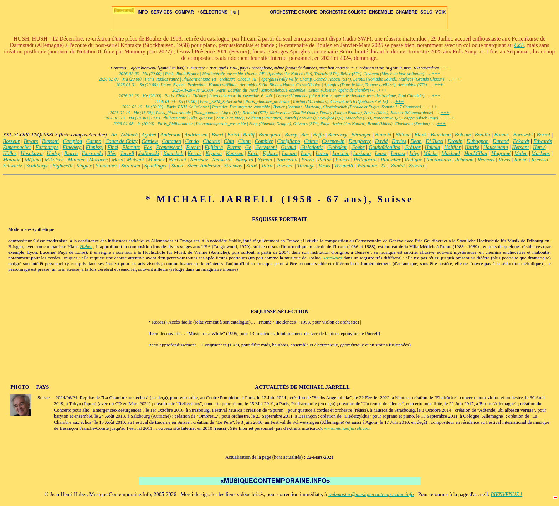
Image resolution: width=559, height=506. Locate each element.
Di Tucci (434, 141)
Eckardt (521, 141)
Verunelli (343, 166)
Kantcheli (173, 153)
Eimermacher (17, 147)
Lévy (414, 153)
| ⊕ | (234, 12)
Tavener (284, 166)
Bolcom (463, 135)
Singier (84, 166)
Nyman (264, 159)
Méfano (33, 159)
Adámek (129, 135)
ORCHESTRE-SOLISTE (343, 12)
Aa (114, 135)
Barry (291, 135)
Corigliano (288, 141)
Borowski (523, 135)
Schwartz (12, 166)
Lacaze (289, 153)
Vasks (324, 166)
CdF (519, 45)
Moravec (98, 159)
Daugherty (360, 141)
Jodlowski (148, 153)
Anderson (170, 135)
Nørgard (244, 159)
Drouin (454, 141)
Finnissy (94, 147)
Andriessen (195, 135)
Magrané (501, 153)
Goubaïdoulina (384, 147)
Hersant (520, 147)
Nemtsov (199, 159)
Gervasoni (266, 147)
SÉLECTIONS (212, 12)
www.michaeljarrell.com (347, 428)
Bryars (31, 141)
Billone (402, 135)
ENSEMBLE (381, 12)
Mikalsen (54, 159)
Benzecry (337, 135)
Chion (244, 141)
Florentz (131, 147)
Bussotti (50, 141)
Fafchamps (46, 147)
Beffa (318, 135)
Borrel (543, 135)
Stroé (251, 166)
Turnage (305, 166)
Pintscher (391, 159)
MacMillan (475, 153)
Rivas (504, 159)
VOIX (440, 12)
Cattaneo (171, 141)
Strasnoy (233, 166)
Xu (384, 166)
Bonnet (501, 135)
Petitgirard (365, 159)
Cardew (150, 141)
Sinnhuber (106, 166)
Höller (9, 153)
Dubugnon (478, 141)
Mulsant (135, 159)
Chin (229, 141)
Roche (520, 159)
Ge (248, 147)
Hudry (53, 153)
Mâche (430, 153)
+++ (444, 68)
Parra (307, 159)
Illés (111, 153)
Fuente (193, 147)
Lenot (380, 153)
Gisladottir (311, 147)
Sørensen (130, 166)
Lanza (322, 153)
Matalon (12, 159)
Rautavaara (438, 159)
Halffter (452, 147)
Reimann (464, 159)
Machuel (451, 153)
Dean (416, 141)
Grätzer (412, 147)
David (381, 141)
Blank (420, 135)
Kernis (194, 153)
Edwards (542, 141)
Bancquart (270, 135)
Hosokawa (32, 153)
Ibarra (71, 153)
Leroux (398, 153)
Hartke (472, 147)
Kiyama (214, 153)
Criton (311, 141)
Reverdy (486, 159)
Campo (93, 141)
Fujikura (214, 147)
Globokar (337, 147)
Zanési (398, 166)
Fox (148, 147)
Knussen (234, 153)
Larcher (340, 153)
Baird (233, 135)
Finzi (112, 147)
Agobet (149, 135)
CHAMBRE (406, 12)
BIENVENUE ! (506, 494)
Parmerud (286, 159)
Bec (305, 135)
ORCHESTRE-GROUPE (293, 12)
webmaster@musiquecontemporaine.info (371, 494)
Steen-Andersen (203, 166)
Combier (264, 141)
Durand (501, 141)
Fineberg (72, 147)
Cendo (192, 141)
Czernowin (333, 141)
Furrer (234, 147)
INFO (143, 12)
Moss (117, 159)
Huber (86, 246)
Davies (399, 141)
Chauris (211, 141)
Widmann (367, 166)
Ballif (249, 135)
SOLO (426, 12)
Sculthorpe (37, 166)
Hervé (539, 147)
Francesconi (169, 147)
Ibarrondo (92, 153)
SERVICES (161, 12)
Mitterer (76, 159)
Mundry (156, 159)
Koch (253, 153)
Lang (306, 153)
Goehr (357, 147)
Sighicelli (62, 166)
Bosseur (11, 141)
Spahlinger (155, 166)
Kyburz (270, 153)
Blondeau (441, 135)
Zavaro (416, 166)
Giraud (288, 147)
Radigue (413, 159)
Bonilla (482, 135)
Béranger (361, 135)
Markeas (541, 153)
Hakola (432, 147)
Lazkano (362, 153)
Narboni (177, 159)
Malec (521, 153)
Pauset (342, 159)
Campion (72, 141)
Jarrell (127, 153)
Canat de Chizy (121, 141)
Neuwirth (222, 159)
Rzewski (539, 159)
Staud (177, 166)
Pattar (324, 159)
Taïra (266, 166)
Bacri (217, 135)
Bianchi (383, 135)
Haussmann (495, 147)
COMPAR (184, 12)
